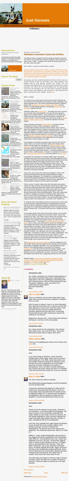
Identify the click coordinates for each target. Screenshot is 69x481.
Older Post (64, 472)
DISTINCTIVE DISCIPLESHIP (12, 222)
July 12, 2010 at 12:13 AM (36, 347)
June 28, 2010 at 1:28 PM (36, 291)
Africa (31, 344)
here (52, 92)
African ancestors (32, 264)
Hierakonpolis (28, 249)
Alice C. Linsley (34, 294)
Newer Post (27, 472)
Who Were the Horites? (38, 260)
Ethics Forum (8, 235)
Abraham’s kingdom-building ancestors (41, 136)
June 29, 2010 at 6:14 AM (36, 336)
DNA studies (58, 106)
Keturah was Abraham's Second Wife (15, 172)
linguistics (27, 108)
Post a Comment (28, 469)
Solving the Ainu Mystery (42, 258)
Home (46, 472)
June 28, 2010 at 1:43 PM (36, 323)
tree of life (63, 153)
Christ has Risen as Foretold (11, 209)
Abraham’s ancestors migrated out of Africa (44, 105)
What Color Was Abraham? (14, 88)
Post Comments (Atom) (39, 476)
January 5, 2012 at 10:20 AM (36, 400)
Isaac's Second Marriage (14, 160)
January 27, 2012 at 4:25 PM (36, 466)
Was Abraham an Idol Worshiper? (15, 124)
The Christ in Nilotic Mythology (40, 262)
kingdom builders (47, 124)
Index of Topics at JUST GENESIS (15, 101)
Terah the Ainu (42, 111)
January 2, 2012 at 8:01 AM (36, 373)
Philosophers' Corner (10, 250)
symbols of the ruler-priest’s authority (38, 242)
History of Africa (35, 339)
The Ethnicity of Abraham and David (15, 184)
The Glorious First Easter (10, 224)
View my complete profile (8, 309)
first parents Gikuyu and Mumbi (36, 153)
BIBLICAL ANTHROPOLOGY (12, 207)
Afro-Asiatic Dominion (42, 264)
